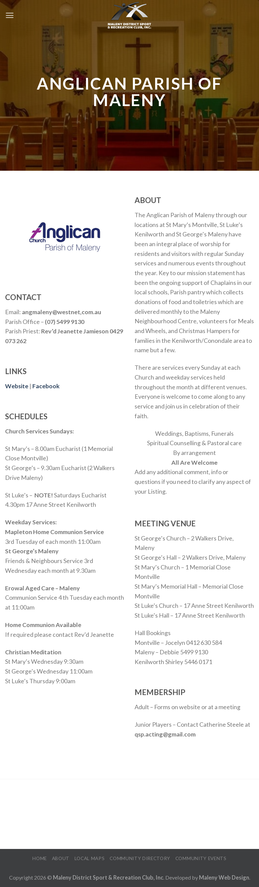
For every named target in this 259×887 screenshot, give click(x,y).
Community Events (201, 858)
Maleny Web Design (224, 877)
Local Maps (90, 858)
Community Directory (140, 858)
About (60, 858)
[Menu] (9, 15)
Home (39, 858)
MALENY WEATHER (129, 814)
